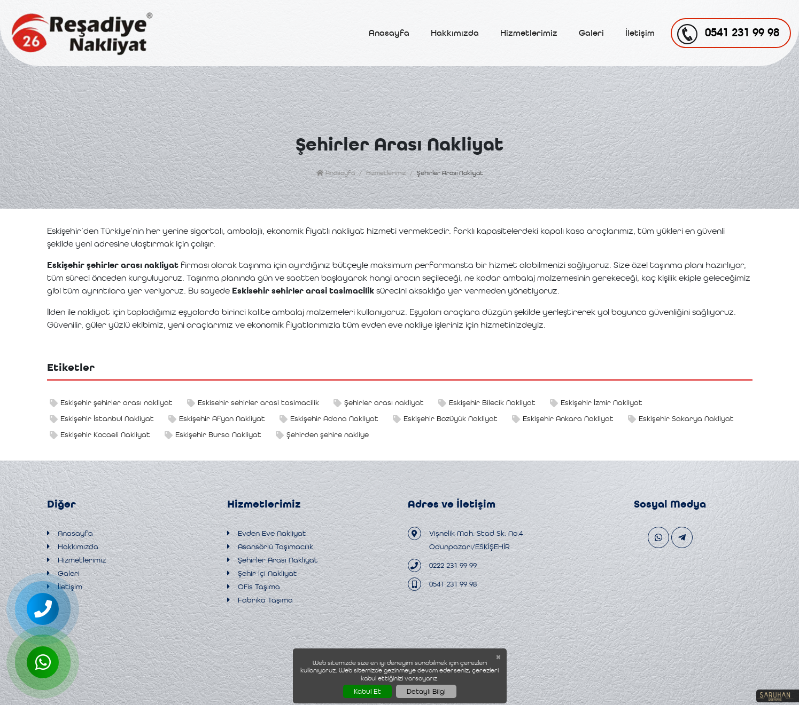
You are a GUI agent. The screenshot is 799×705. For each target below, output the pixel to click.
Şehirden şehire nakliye (322, 434)
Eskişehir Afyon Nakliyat (216, 418)
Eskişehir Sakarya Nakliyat (681, 418)
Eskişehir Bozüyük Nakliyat (445, 418)
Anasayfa (389, 33)
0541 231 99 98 (442, 584)
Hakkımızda (455, 33)
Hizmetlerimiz (528, 33)
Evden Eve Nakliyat (266, 533)
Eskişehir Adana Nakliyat (329, 418)
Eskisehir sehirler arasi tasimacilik (253, 402)
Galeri (591, 33)
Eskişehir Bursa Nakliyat (213, 434)
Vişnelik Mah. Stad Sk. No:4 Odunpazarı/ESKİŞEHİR (465, 539)
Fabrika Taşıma (260, 600)
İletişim (640, 33)
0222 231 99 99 (442, 565)
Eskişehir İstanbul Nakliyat (102, 418)
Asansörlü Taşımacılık (270, 546)
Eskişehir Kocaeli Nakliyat (100, 434)
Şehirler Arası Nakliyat (272, 560)
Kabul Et (367, 691)
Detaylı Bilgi (426, 691)
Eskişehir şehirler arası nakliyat (111, 402)
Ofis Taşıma (253, 586)
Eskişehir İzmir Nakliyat (596, 402)
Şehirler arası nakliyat (378, 402)
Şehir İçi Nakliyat (262, 573)
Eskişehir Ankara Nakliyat (563, 418)
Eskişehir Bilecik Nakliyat (487, 402)
